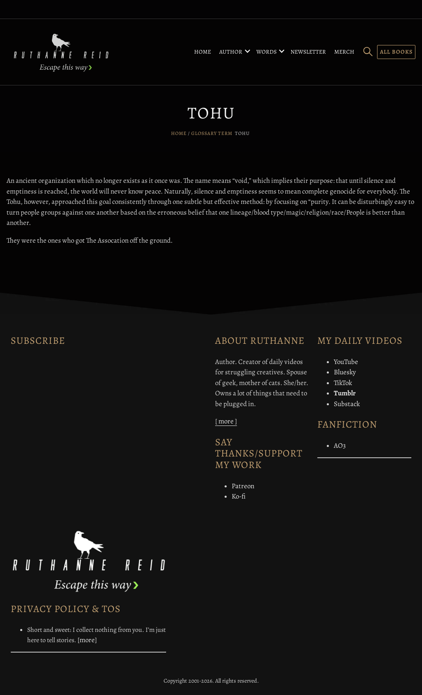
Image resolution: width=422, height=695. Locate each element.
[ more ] (226, 421)
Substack (347, 404)
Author (230, 52)
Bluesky (345, 372)
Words (266, 52)
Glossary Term (211, 133)
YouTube (346, 361)
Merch (344, 52)
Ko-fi (239, 496)
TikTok (343, 383)
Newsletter (308, 52)
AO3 (340, 445)
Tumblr (345, 393)
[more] (87, 640)
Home (202, 52)
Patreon (243, 486)
